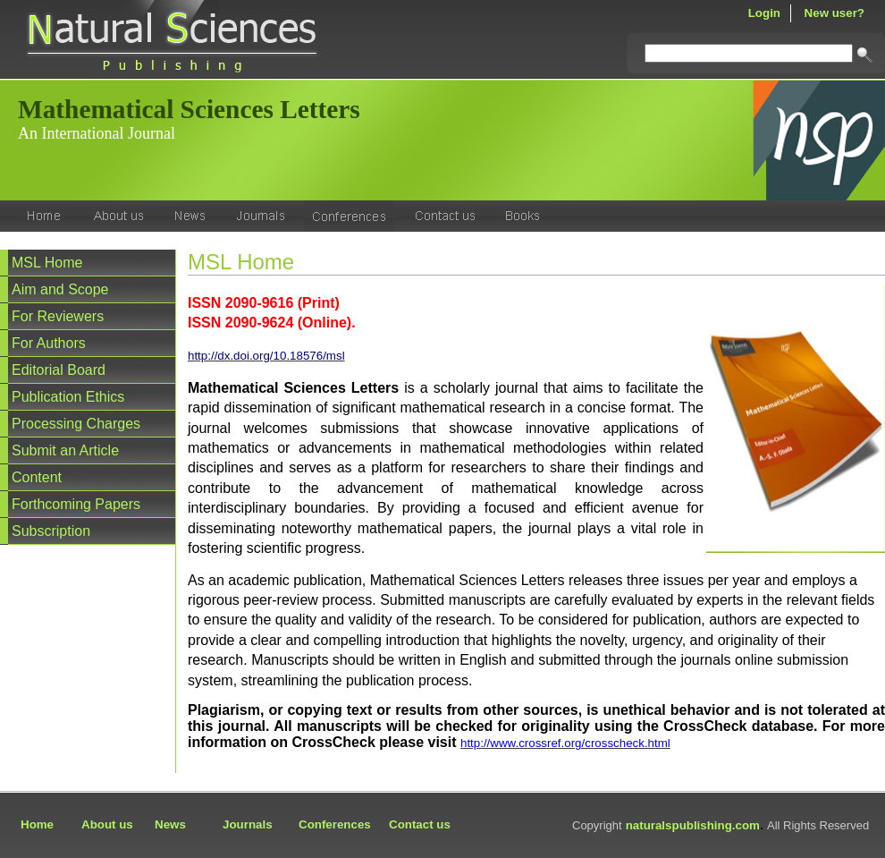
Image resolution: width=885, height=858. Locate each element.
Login (764, 13)
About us (107, 824)
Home (37, 824)
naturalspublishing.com (693, 825)
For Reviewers (58, 316)
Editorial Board (58, 370)
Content (37, 477)
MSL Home (47, 262)
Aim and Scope (60, 289)
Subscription (51, 531)
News (170, 824)
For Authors (49, 343)
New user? (834, 13)
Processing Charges (76, 423)
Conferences (335, 824)
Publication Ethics (68, 396)
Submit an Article (65, 450)
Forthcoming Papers (76, 504)
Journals (248, 824)
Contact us (420, 824)
